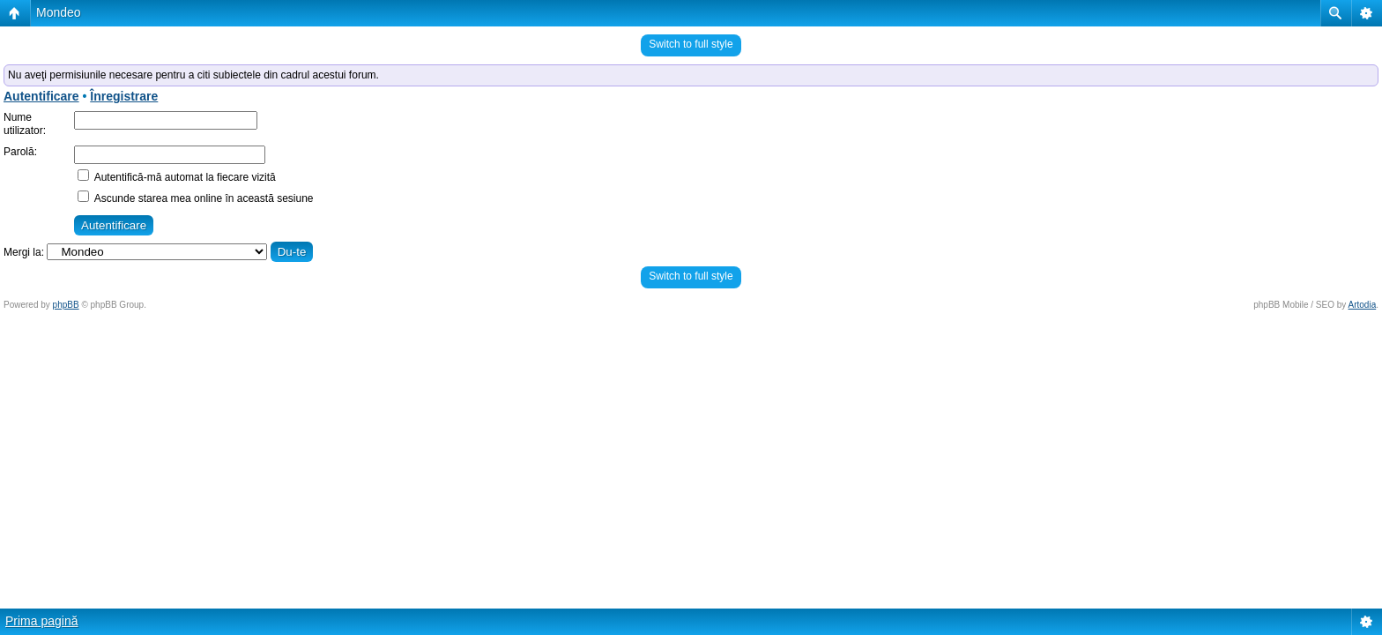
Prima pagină (41, 621)
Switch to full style (690, 44)
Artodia (1363, 305)
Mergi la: (24, 252)
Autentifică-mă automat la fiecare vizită (177, 177)
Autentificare (41, 96)
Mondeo (58, 12)
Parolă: (20, 152)
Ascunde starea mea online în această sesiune (196, 198)
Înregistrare (124, 96)
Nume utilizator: (25, 124)
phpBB (66, 305)
